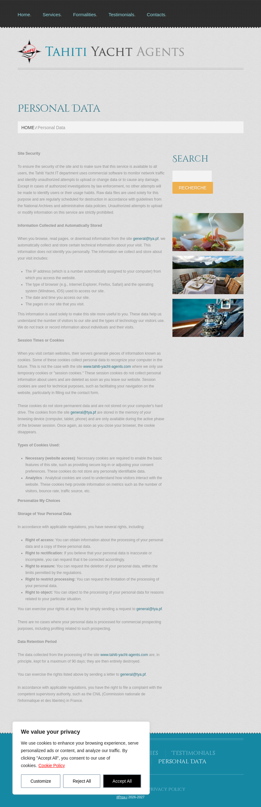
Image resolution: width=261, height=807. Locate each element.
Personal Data (182, 762)
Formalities (84, 14)
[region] (81, 758)
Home (24, 14)
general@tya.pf (146, 238)
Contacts (156, 14)
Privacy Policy (166, 789)
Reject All (82, 781)
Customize (41, 781)
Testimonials (121, 14)
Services (52, 14)
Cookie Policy (51, 765)
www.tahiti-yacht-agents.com (107, 366)
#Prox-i (121, 797)
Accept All (122, 781)
